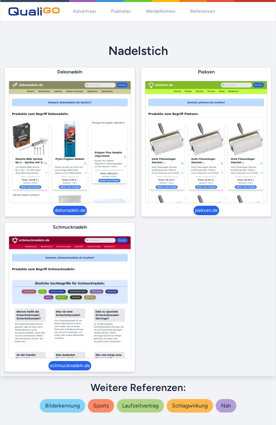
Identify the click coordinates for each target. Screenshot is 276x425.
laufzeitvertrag (140, 405)
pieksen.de (206, 210)
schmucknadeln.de (70, 365)
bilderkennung (62, 405)
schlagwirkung (190, 405)
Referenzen (202, 11)
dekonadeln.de (70, 210)
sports (101, 405)
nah (226, 405)
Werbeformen (160, 11)
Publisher (121, 11)
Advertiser (84, 11)
